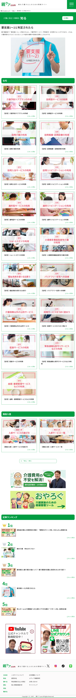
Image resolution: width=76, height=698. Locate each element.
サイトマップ (33, 685)
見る (4, 688)
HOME (5, 675)
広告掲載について (34, 675)
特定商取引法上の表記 (18, 682)
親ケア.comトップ (5, 10)
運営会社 (14, 678)
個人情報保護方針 (16, 685)
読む (4, 685)
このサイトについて (17, 675)
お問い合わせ (33, 682)
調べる (5, 682)
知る (13, 10)
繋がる (5, 692)
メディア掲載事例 (34, 678)
